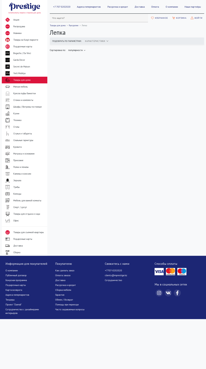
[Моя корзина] (179, 18)
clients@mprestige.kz (116, 275)
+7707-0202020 (113, 270)
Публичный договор (16, 275)
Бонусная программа (16, 280)
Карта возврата (13, 289)
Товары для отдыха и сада (22, 214)
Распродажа (14, 26)
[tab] (97, 41)
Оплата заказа (62, 275)
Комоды (12, 194)
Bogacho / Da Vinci (17, 53)
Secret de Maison (17, 67)
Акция (11, 20)
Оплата (155, 6)
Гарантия (59, 294)
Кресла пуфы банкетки (20, 93)
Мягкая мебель (16, 87)
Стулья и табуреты (18, 133)
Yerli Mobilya (14, 73)
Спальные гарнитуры (18, 140)
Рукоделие (73, 25)
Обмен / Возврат (64, 299)
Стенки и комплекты (18, 100)
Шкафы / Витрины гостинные (23, 107)
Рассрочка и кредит (117, 6)
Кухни (11, 113)
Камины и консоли (17, 174)
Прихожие (13, 160)
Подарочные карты (18, 46)
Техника (12, 120)
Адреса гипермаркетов (89, 6)
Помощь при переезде (67, 304)
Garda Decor (14, 60)
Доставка (140, 6)
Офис (11, 221)
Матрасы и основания (19, 154)
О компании (172, 6)
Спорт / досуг (15, 207)
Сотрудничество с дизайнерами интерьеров (22, 311)
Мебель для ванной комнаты (22, 200)
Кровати (13, 147)
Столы (11, 127)
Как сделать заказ (64, 270)
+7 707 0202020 (61, 6)
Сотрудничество (113, 280)
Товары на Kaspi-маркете (21, 40)
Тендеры (10, 299)
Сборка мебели (63, 289)
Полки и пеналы (16, 167)
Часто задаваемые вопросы (69, 309)
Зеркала (12, 180)
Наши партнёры (192, 6)
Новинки (13, 34)
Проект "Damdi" (13, 304)
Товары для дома (17, 80)
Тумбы (12, 187)
